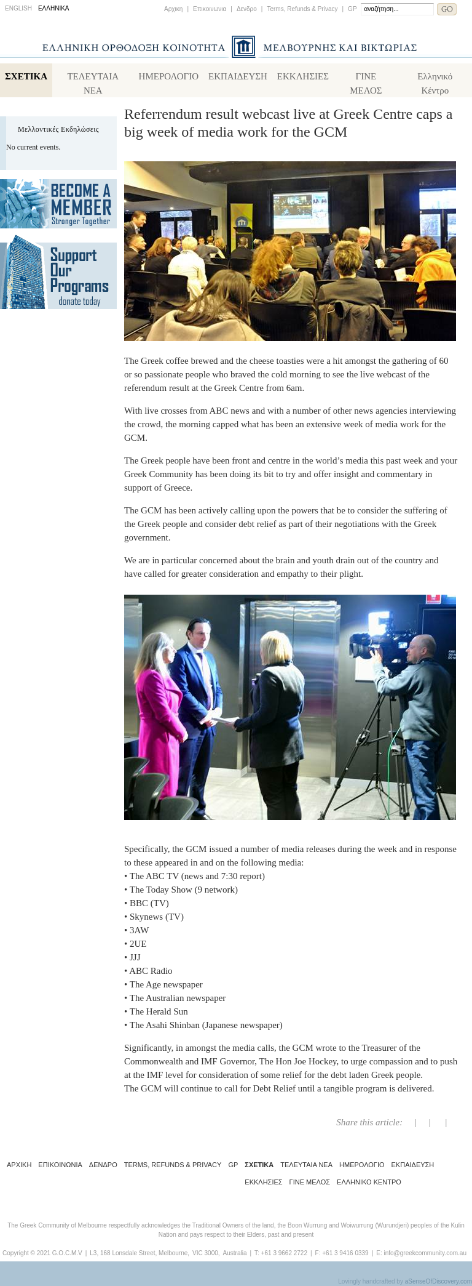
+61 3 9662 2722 (284, 1253)
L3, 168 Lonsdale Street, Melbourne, (139, 1253)
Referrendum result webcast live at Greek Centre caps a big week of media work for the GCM (288, 123)
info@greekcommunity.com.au (425, 1253)
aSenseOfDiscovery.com (438, 1281)
